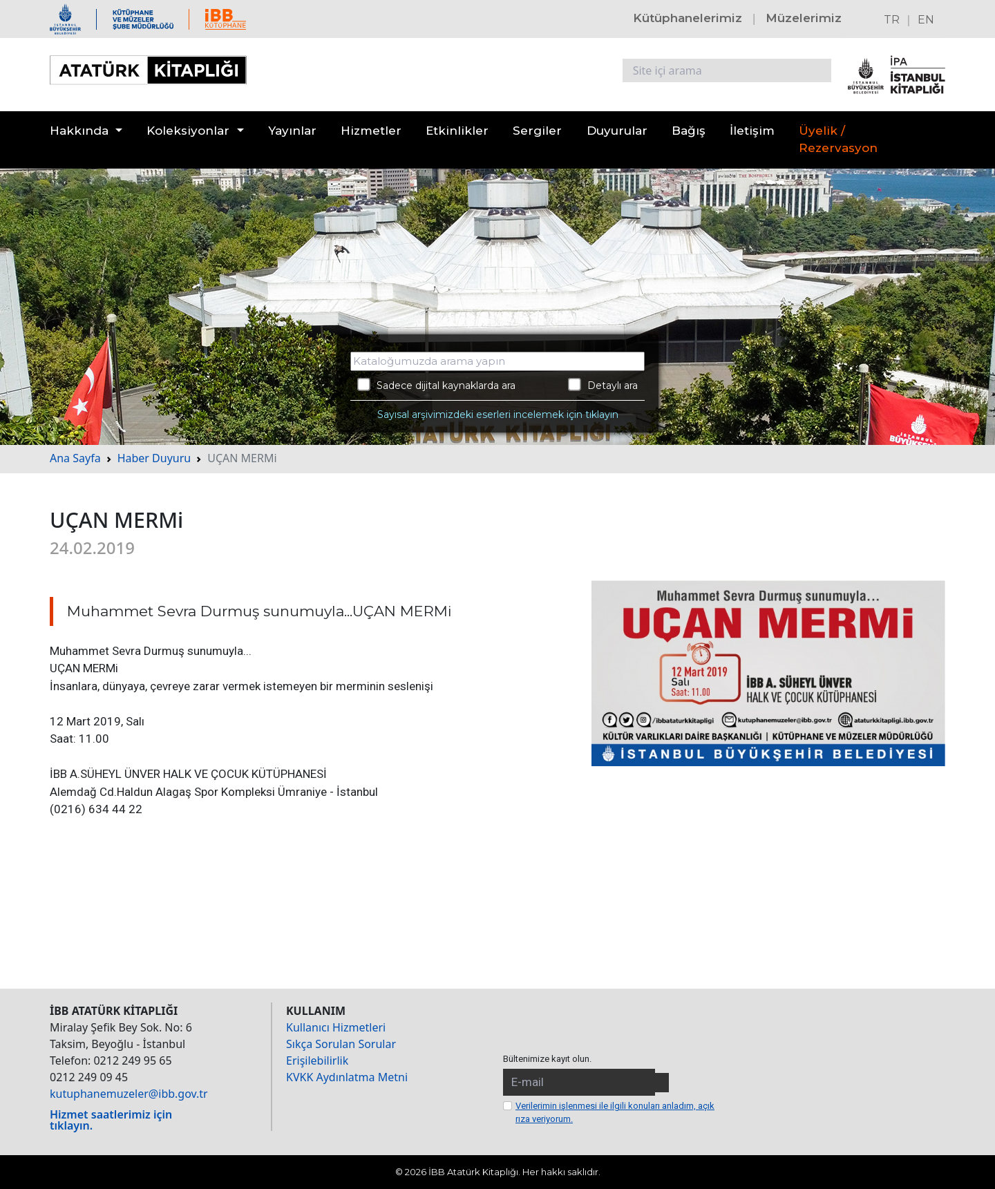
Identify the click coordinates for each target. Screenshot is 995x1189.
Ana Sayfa (75, 458)
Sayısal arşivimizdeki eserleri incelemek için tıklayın (497, 414)
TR (892, 19)
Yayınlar (292, 130)
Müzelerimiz (804, 18)
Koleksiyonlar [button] (187, 130)
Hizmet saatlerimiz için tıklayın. (111, 1120)
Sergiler (537, 130)
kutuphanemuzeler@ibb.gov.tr (129, 1093)
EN (926, 19)
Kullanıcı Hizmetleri (336, 1027)
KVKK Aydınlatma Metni (347, 1077)
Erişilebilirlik (317, 1060)
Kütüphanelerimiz (687, 18)
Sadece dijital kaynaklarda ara (436, 385)
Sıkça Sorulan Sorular (341, 1044)
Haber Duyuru (154, 458)
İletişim (752, 130)
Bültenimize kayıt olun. (547, 1059)
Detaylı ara (603, 385)
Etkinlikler (457, 130)
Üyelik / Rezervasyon (838, 139)
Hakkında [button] (79, 130)
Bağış (688, 130)
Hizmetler (371, 130)
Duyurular (617, 130)
